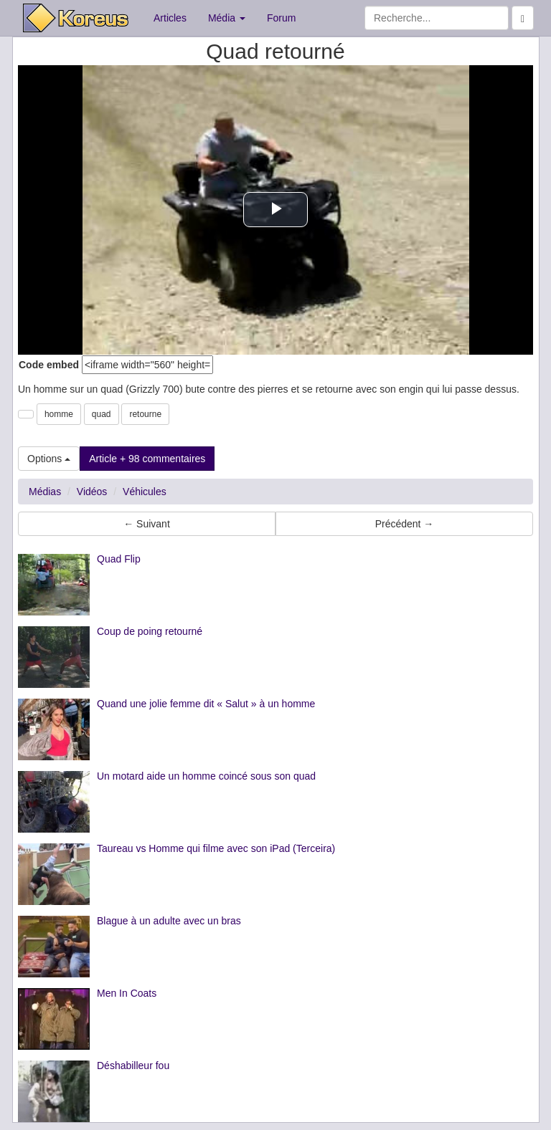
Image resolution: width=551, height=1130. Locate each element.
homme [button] (58, 414)
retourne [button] (145, 414)
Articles (170, 18)
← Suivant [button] (146, 524)
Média (226, 18)
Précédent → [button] (404, 524)
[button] (26, 414)
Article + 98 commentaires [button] (147, 458)
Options (48, 458)
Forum (281, 18)
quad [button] (101, 414)
